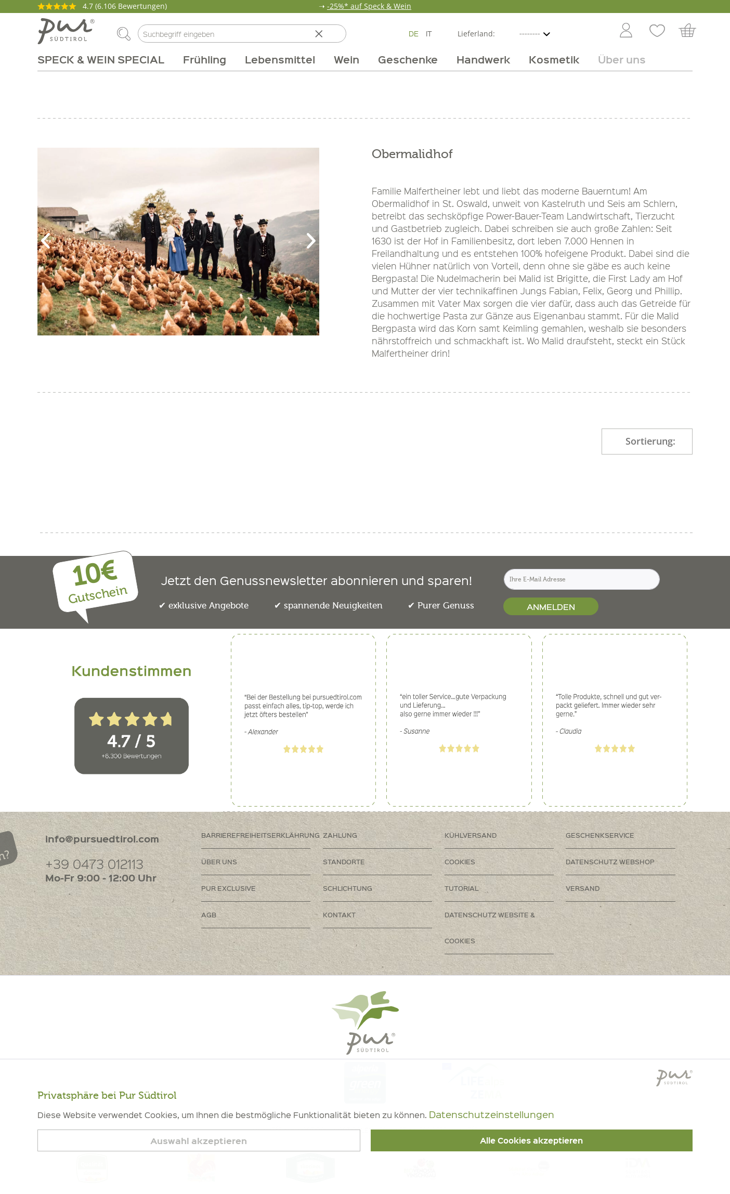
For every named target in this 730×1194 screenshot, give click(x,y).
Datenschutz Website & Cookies (490, 927)
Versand (582, 888)
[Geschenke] (408, 59)
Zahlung (340, 834)
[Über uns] (617, 59)
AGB (208, 914)
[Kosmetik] (554, 59)
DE (414, 33)
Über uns (219, 861)
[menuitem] (625, 31)
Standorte (344, 861)
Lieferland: (476, 33)
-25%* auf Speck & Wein (369, 6)
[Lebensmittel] (280, 59)
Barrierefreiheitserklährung (260, 834)
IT (429, 33)
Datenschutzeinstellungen (491, 1114)
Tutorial (461, 888)
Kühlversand (471, 834)
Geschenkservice (600, 834)
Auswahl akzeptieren (198, 1141)
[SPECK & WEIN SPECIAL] (105, 59)
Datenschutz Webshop (610, 861)
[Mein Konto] (626, 31)
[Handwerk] (483, 59)
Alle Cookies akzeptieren (531, 1140)
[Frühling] (205, 59)
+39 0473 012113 (94, 863)
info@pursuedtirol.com (102, 839)
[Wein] (346, 59)
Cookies (460, 861)
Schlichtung (347, 888)
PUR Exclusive (228, 888)
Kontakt (339, 914)
